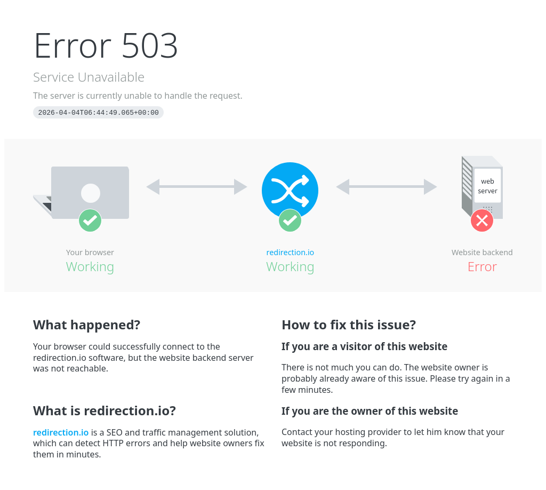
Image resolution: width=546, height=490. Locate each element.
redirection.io (291, 252)
